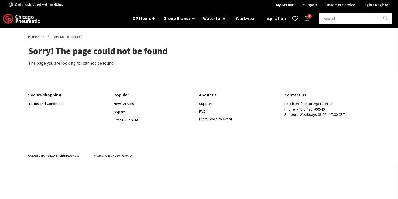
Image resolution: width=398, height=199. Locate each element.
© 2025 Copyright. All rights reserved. (53, 155)
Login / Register (376, 5)
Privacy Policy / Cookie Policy (113, 155)
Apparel (120, 112)
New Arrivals (124, 104)
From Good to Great (215, 119)
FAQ (202, 111)
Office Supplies (126, 120)
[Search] (385, 18)
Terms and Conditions (46, 104)
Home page (36, 37)
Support (206, 104)
